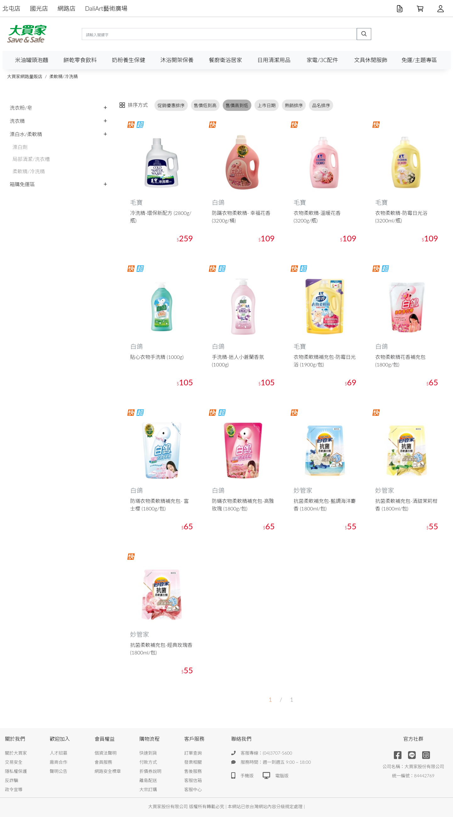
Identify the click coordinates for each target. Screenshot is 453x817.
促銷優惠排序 (171, 105)
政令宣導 (14, 789)
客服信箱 (193, 780)
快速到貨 (148, 753)
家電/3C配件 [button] (322, 60)
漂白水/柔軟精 (26, 134)
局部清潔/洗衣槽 (31, 159)
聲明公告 (58, 771)
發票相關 (193, 762)
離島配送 (148, 780)
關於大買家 (16, 753)
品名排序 (321, 105)
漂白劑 (20, 147)
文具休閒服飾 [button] (371, 60)
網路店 (67, 8)
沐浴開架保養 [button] (177, 60)
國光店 (39, 8)
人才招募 (58, 753)
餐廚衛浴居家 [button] (225, 60)
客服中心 (193, 789)
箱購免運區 (22, 184)
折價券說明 (150, 771)
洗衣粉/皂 (21, 108)
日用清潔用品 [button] (274, 60)
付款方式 (148, 762)
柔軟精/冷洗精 (63, 76)
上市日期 (266, 105)
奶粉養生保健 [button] (128, 60)
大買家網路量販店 (24, 76)
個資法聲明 (106, 753)
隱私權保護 (16, 771)
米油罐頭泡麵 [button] (31, 60)
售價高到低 (237, 105)
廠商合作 (58, 762)
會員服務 (103, 762)
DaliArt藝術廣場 (106, 8)
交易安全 (14, 762)
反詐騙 (11, 780)
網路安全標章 (108, 771)
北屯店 (12, 8)
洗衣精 (17, 121)
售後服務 (193, 771)
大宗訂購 (148, 789)
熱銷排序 (294, 105)
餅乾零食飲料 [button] (80, 60)
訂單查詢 (193, 753)
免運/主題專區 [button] (419, 60)
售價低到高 (205, 105)
